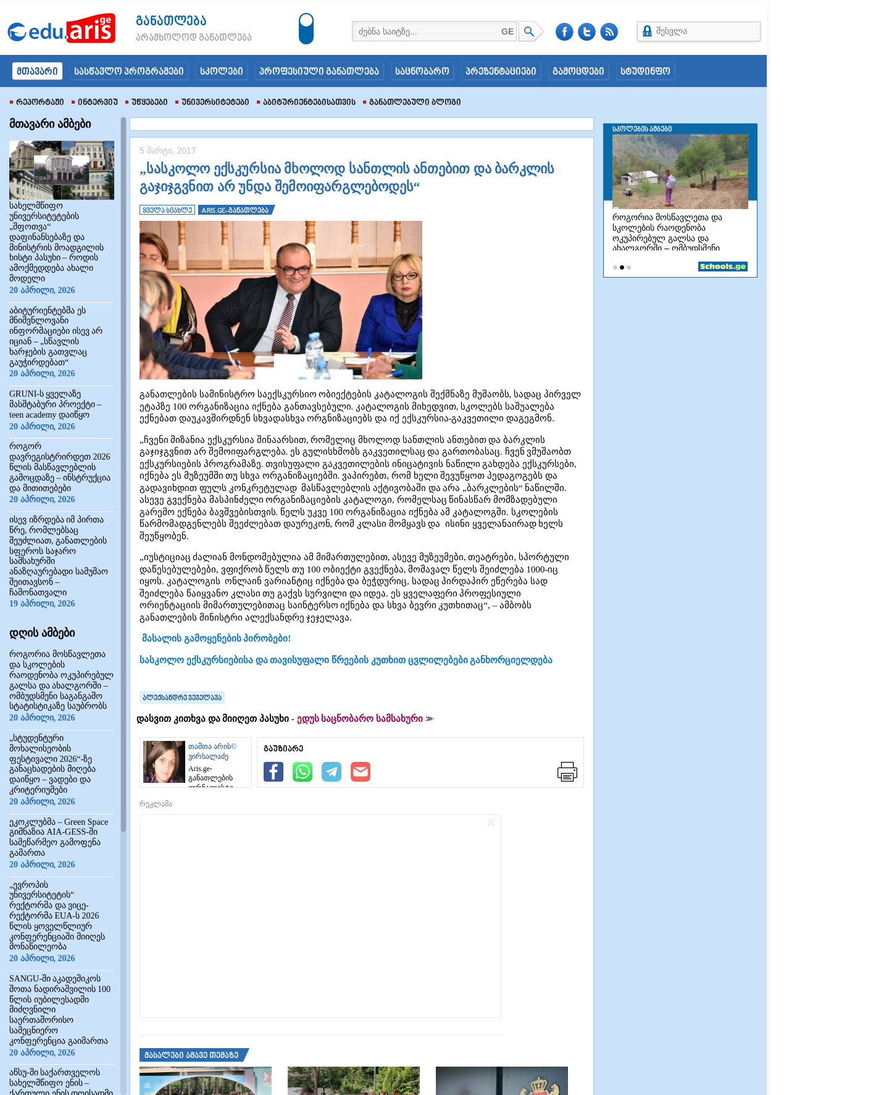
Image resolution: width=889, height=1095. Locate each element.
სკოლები (221, 72)
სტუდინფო (645, 72)
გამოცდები (578, 72)
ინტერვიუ (95, 103)
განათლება (171, 21)
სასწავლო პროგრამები (129, 72)
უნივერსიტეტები (212, 103)
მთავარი (37, 72)
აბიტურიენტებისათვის (306, 103)
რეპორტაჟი (37, 103)
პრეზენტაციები (500, 72)
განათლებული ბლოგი (412, 103)
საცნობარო (422, 72)
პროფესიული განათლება (319, 72)
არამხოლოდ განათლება (175, 38)
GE (507, 31)
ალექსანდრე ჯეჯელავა (182, 698)
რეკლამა (156, 804)
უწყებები (146, 103)
